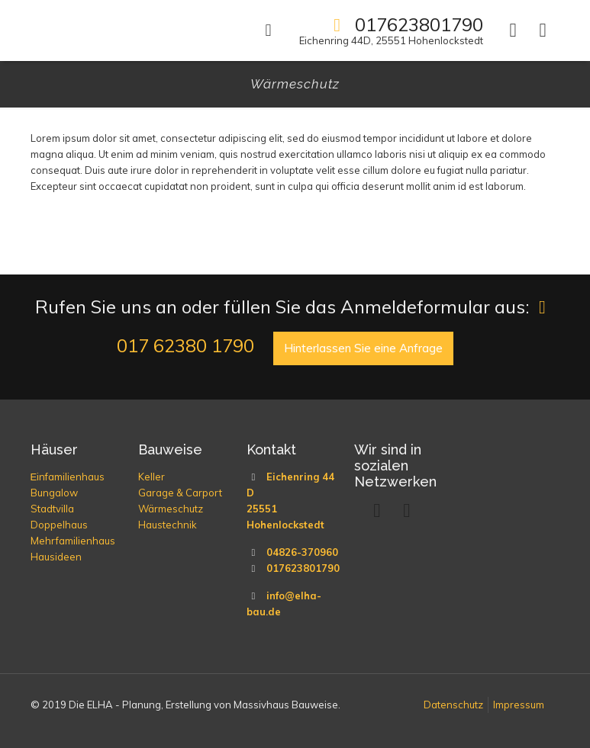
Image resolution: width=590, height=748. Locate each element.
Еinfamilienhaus (68, 476)
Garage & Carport (180, 492)
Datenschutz (453, 704)
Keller (151, 476)
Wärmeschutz (170, 508)
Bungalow (54, 492)
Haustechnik (167, 524)
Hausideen (56, 557)
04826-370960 (302, 552)
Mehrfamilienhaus (73, 541)
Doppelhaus (59, 524)
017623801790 (303, 568)
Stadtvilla (52, 508)
